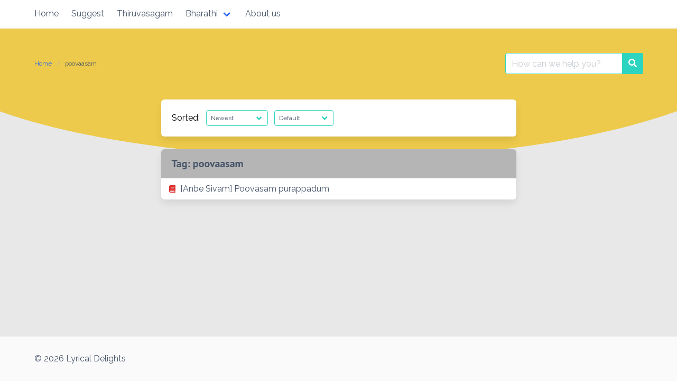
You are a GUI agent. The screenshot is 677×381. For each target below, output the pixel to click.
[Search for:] (564, 63)
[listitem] (338, 188)
